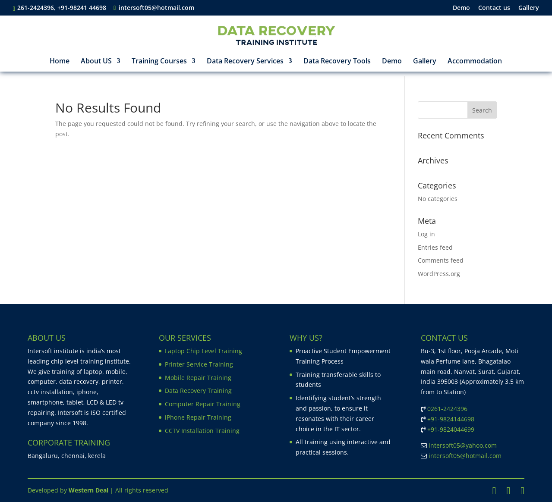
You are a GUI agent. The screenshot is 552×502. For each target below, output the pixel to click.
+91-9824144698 (450, 419)
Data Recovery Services (245, 62)
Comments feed (441, 260)
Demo (461, 8)
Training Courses (159, 62)
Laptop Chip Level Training (203, 351)
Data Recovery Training (198, 390)
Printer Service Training (199, 364)
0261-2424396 (447, 409)
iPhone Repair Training (198, 417)
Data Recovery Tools (337, 62)
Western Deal (88, 490)
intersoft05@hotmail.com (465, 456)
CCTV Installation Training (202, 431)
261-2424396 (35, 7)
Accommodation (475, 62)
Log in (426, 234)
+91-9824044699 (450, 429)
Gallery (528, 8)
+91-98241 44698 (82, 7)
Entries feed (435, 247)
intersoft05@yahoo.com (463, 445)
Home (59, 62)
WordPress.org (439, 274)
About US (96, 62)
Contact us (494, 8)
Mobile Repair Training (198, 377)
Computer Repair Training (202, 404)
